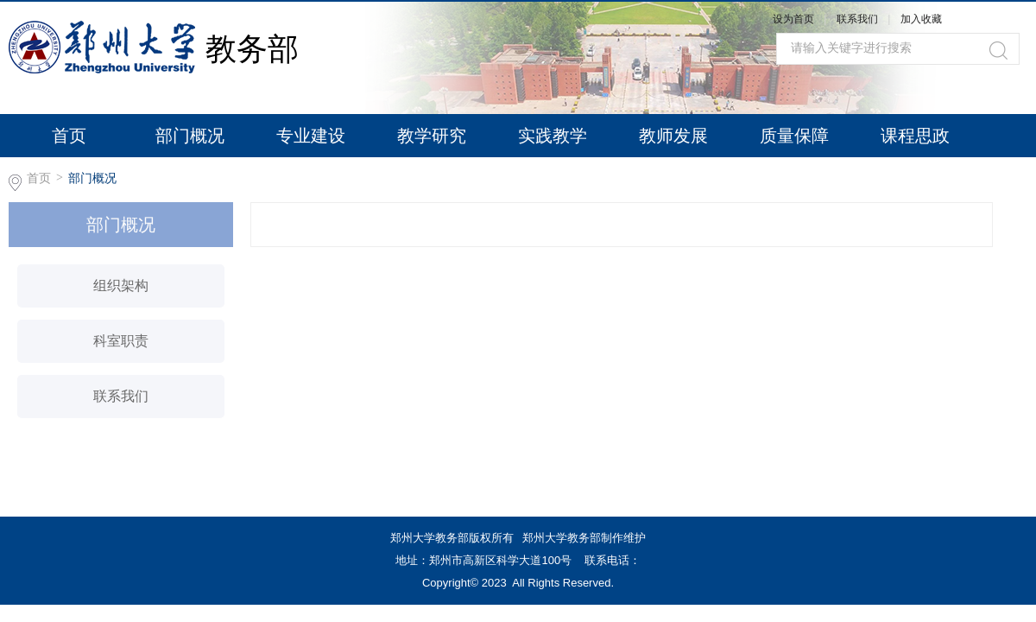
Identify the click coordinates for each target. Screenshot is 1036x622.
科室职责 (120, 340)
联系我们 (859, 19)
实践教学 (552, 135)
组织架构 (120, 285)
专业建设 (310, 135)
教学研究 (431, 135)
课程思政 (915, 135)
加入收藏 (921, 19)
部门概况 (189, 135)
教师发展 (673, 135)
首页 (69, 135)
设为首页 (793, 19)
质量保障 (794, 135)
